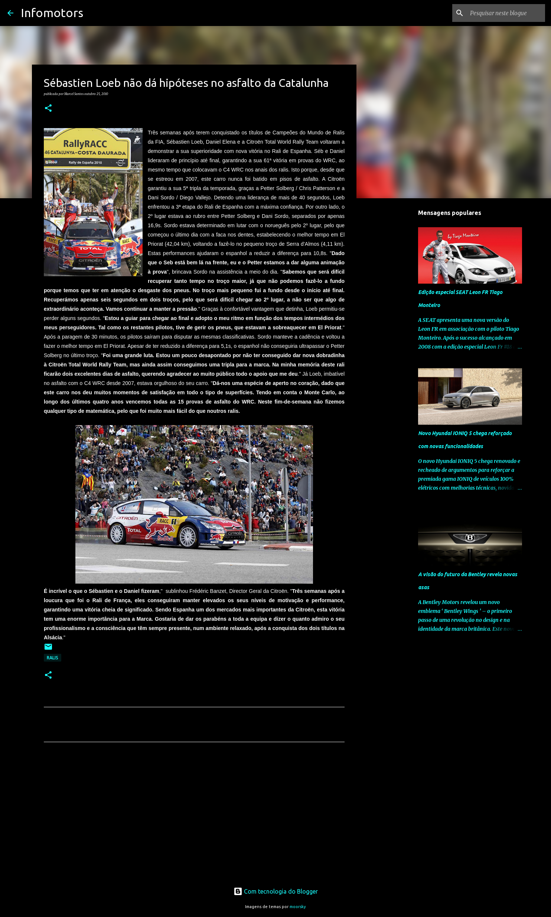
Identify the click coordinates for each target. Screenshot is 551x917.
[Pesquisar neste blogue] (506, 13)
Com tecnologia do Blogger (276, 891)
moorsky (298, 906)
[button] (48, 108)
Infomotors (52, 12)
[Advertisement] (194, 817)
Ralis (52, 657)
